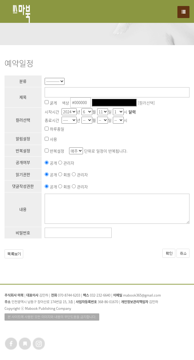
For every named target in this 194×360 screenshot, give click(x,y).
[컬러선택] (146, 102)
